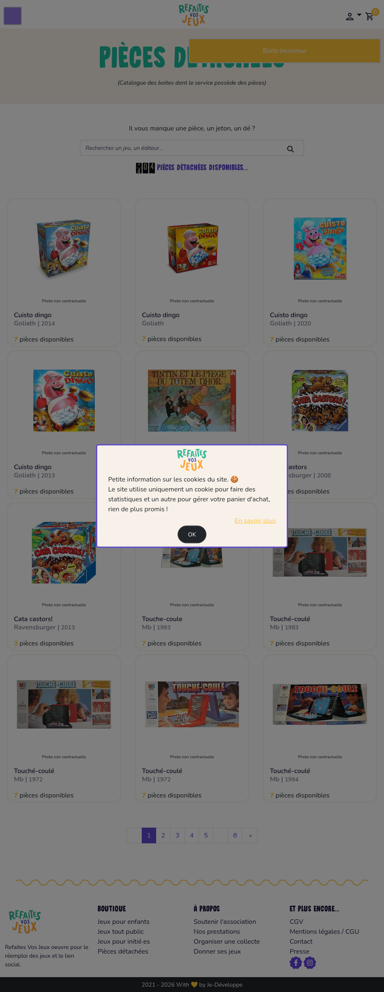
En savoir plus (255, 520)
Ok (192, 534)
